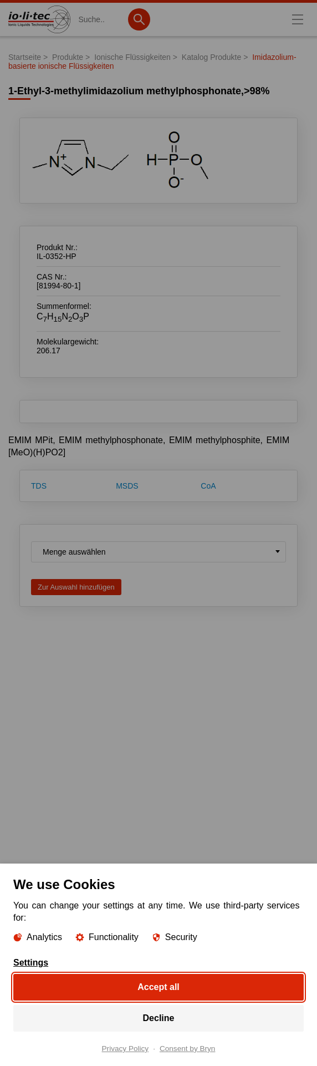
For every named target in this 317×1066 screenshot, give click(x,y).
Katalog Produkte (211, 57)
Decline (159, 1018)
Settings (30, 962)
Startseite (24, 57)
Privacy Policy (125, 1049)
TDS (39, 485)
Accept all (158, 987)
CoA (208, 485)
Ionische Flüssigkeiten (132, 57)
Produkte (67, 57)
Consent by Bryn (188, 1049)
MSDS (127, 485)
